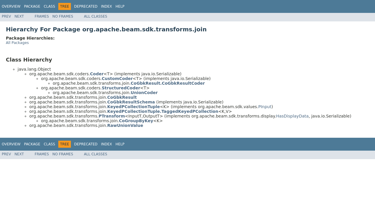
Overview (11, 6)
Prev (6, 16)
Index (106, 6)
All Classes (95, 16)
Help (120, 6)
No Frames (62, 16)
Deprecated (86, 6)
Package (32, 6)
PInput (265, 106)
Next (19, 16)
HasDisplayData (292, 116)
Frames (42, 16)
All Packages (17, 42)
